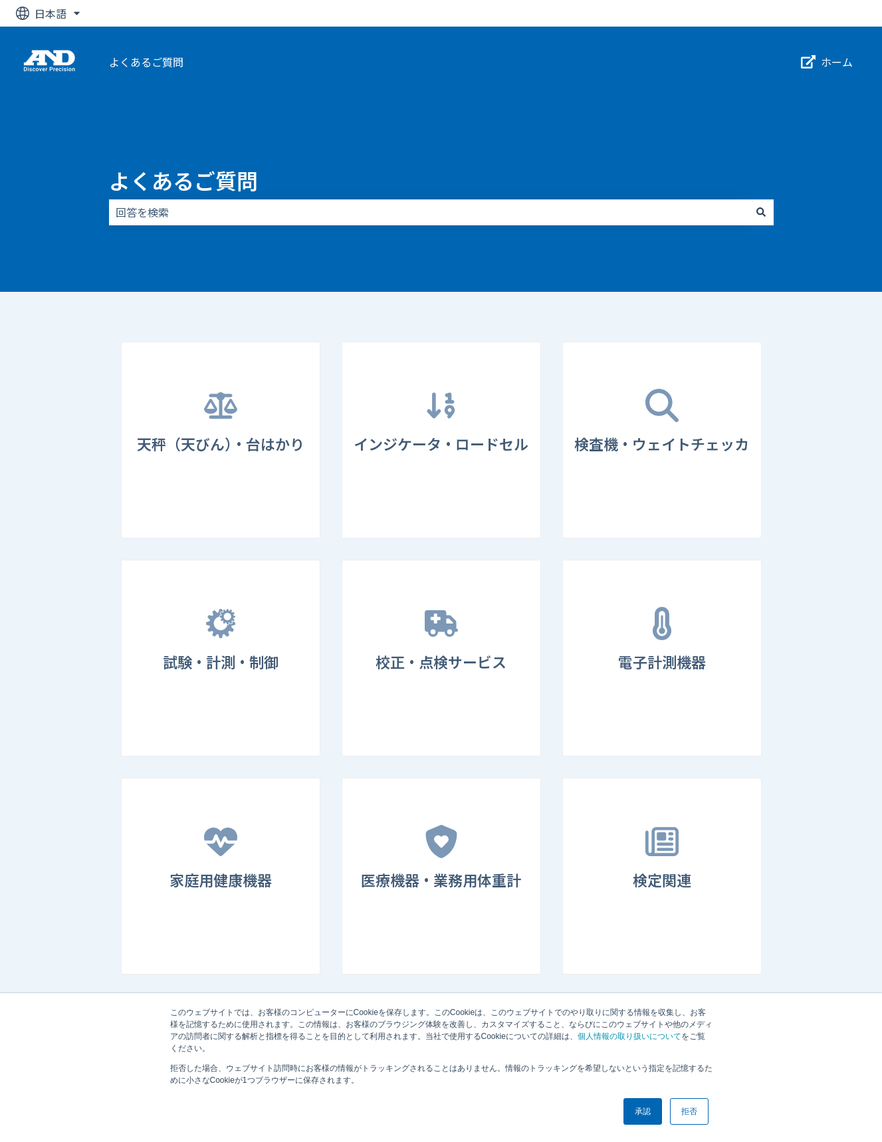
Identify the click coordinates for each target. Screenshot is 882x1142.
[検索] (761, 212)
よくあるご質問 (146, 62)
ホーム (827, 62)
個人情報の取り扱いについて (629, 1036)
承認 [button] (643, 1111)
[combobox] (428, 212)
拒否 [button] (689, 1111)
